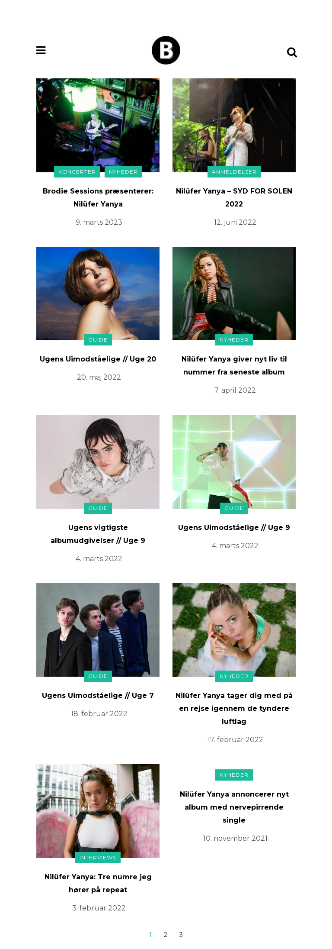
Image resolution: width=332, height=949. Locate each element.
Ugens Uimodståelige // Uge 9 (234, 527)
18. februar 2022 (99, 714)
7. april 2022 (235, 390)
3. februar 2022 (99, 908)
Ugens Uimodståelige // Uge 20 (98, 359)
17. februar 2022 (235, 740)
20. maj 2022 (99, 377)
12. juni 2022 (235, 222)
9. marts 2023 (99, 222)
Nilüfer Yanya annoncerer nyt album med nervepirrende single (234, 807)
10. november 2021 (235, 838)
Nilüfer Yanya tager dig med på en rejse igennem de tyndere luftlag (234, 708)
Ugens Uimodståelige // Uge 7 (98, 695)
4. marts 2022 (99, 559)
